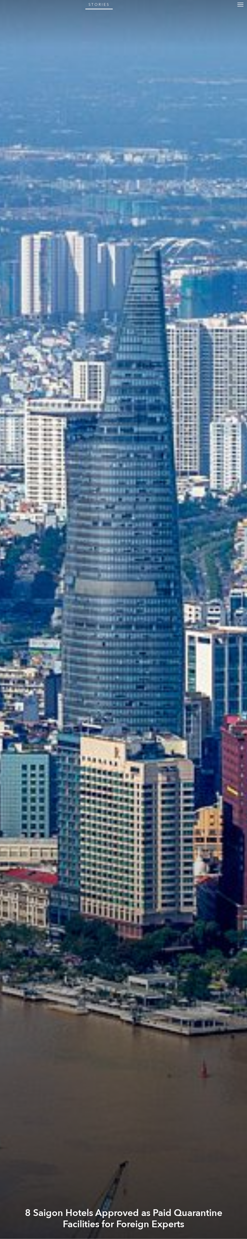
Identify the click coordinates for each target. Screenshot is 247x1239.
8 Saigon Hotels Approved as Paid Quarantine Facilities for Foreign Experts (123, 1219)
